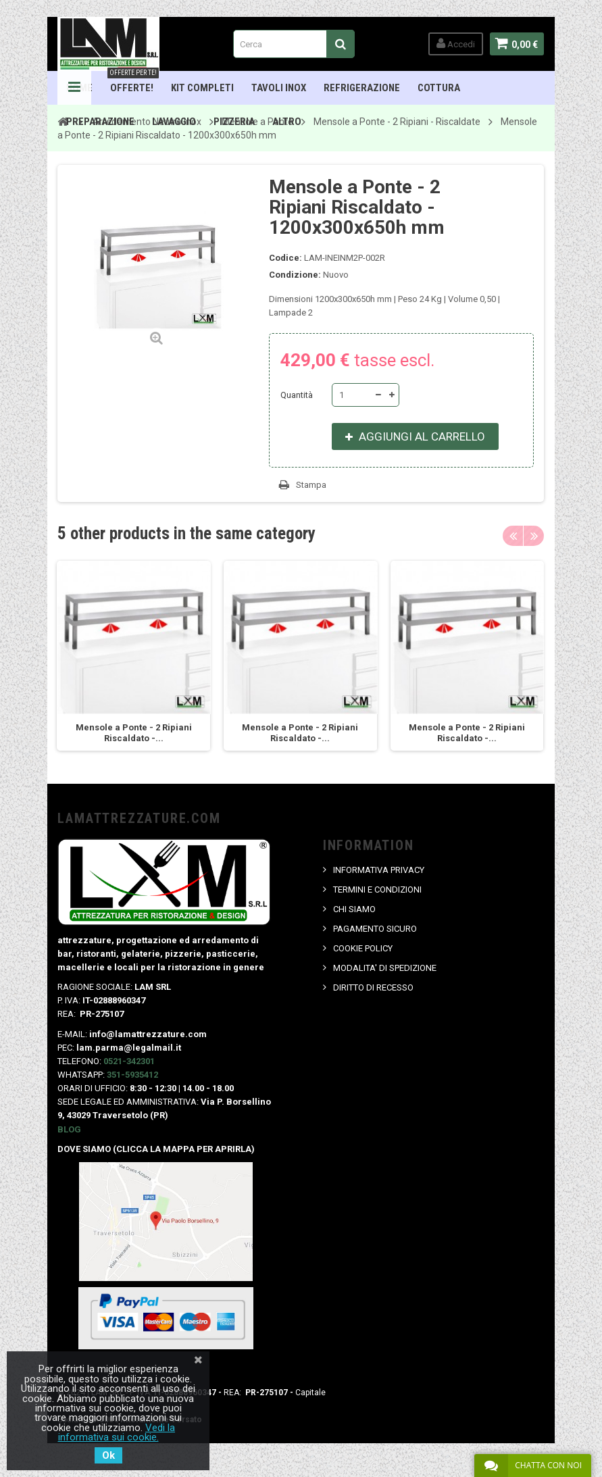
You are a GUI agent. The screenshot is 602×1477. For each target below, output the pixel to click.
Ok (108, 1455)
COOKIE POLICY (363, 948)
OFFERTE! (133, 82)
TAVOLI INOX (279, 88)
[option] (134, 656)
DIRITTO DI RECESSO (373, 987)
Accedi (454, 43)
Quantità (296, 395)
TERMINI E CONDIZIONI (377, 889)
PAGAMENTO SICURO (375, 929)
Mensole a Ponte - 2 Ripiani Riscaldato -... (134, 732)
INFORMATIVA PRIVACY (378, 870)
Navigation (75, 88)
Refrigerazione (362, 88)
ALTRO (287, 122)
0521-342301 (129, 1061)
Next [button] (534, 536)
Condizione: (295, 275)
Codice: (285, 258)
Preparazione (101, 122)
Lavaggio (175, 122)
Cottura (439, 88)
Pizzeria (234, 122)
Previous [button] (513, 536)
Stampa (311, 485)
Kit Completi (203, 88)
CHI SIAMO (354, 909)
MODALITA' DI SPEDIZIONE (384, 968)
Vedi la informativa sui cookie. (117, 1432)
